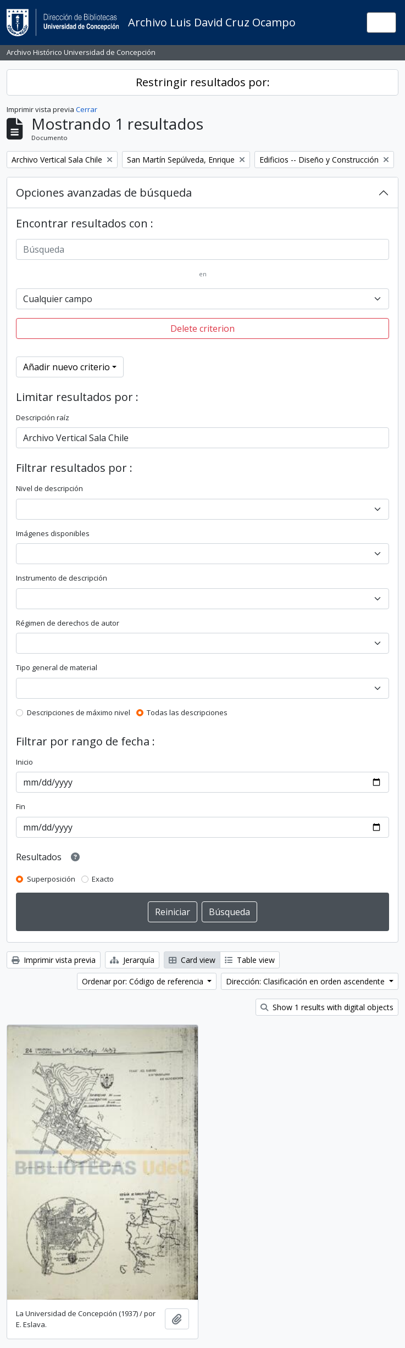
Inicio (24, 762)
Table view (250, 960)
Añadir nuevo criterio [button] (66, 367)
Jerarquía (132, 960)
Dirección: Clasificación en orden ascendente (306, 981)
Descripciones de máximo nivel (78, 712)
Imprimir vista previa (54, 960)
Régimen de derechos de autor (67, 623)
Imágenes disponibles (53, 533)
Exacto (103, 879)
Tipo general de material (56, 667)
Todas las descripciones (187, 712)
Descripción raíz (42, 417)
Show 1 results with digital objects (326, 1007)
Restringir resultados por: (203, 82)
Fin (20, 806)
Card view (192, 960)
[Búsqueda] (202, 249)
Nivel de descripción (49, 488)
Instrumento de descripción (61, 578)
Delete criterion (202, 328)
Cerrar (86, 109)
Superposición (51, 879)
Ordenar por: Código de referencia (144, 981)
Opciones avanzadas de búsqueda (104, 192)
